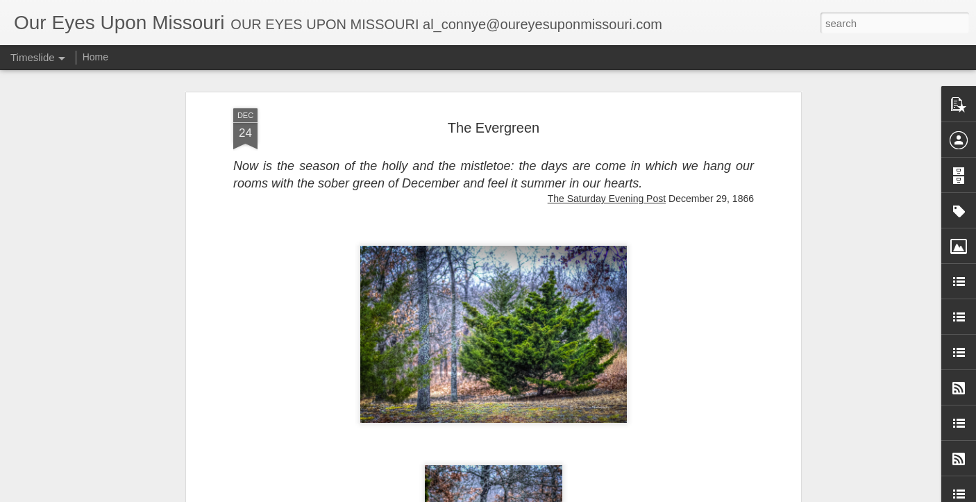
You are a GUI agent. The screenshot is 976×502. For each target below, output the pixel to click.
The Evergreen (493, 73)
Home (95, 56)
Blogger (587, 494)
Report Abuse (628, 494)
